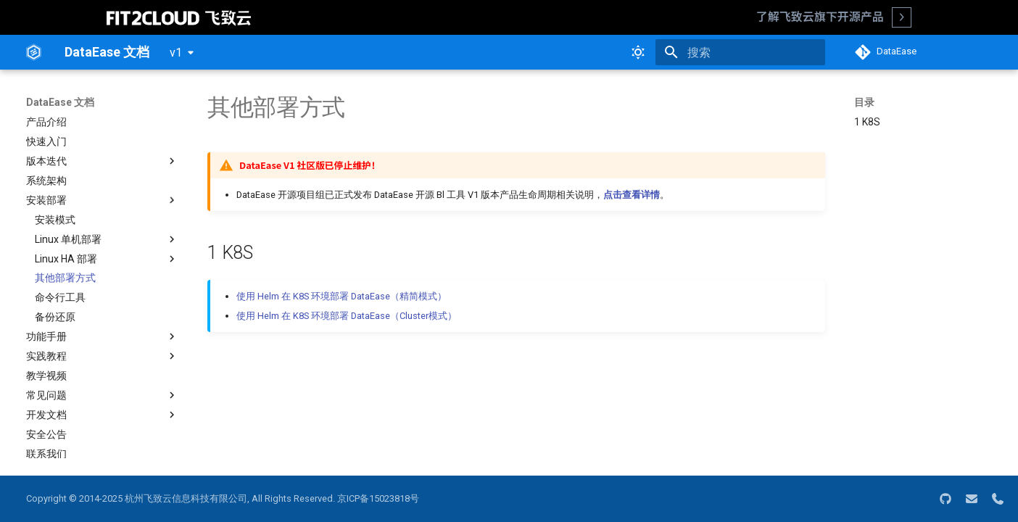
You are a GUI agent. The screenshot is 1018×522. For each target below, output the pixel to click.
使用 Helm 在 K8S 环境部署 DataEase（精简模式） (341, 296)
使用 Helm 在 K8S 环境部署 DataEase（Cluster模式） (346, 315)
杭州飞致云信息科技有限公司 (186, 498)
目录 (864, 102)
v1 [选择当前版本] (176, 52)
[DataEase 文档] (33, 52)
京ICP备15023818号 (378, 498)
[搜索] (740, 52)
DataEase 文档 (60, 102)
